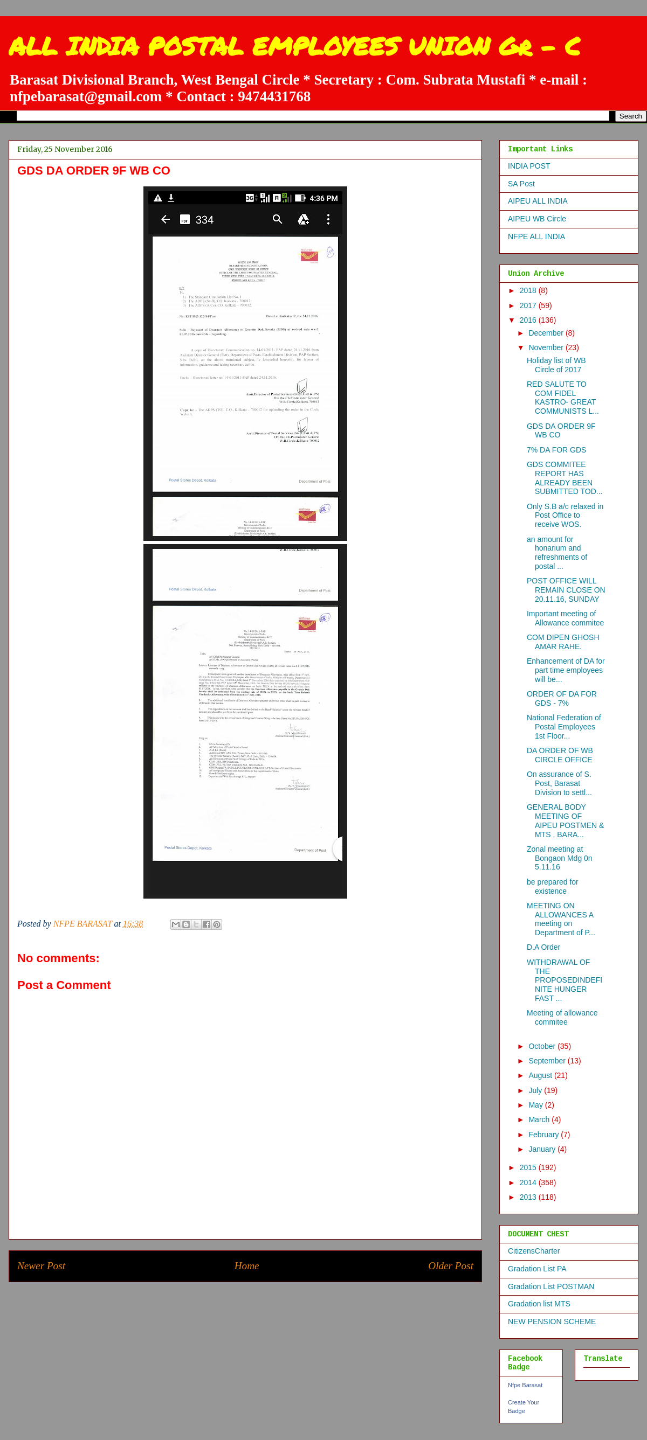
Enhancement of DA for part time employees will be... (566, 670)
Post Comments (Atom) (269, 1298)
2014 (529, 1182)
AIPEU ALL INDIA (538, 201)
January (542, 1149)
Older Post (450, 1265)
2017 (529, 305)
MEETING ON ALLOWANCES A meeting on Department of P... (561, 919)
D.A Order (543, 947)
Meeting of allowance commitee (562, 1017)
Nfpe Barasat (525, 1385)
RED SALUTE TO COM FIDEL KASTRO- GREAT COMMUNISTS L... (563, 397)
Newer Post (41, 1265)
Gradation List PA (537, 1268)
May (536, 1105)
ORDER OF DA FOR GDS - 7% (562, 698)
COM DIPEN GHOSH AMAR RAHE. (563, 642)
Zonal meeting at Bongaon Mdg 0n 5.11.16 (560, 858)
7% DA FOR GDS (556, 450)
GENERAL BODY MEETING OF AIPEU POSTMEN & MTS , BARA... (565, 820)
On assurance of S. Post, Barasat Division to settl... (559, 783)
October (542, 1046)
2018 (529, 290)
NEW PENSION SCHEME (552, 1321)
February (544, 1134)
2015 (529, 1167)
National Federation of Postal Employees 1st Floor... (564, 726)
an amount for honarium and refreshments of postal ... (557, 553)
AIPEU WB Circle (537, 218)
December (546, 333)
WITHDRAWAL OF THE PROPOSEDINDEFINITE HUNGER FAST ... (564, 980)
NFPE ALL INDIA (536, 236)
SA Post (521, 183)
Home (247, 1265)
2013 (529, 1197)
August (541, 1075)
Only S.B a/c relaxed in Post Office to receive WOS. (565, 515)
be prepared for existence (553, 886)
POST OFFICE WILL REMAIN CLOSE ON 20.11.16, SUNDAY (566, 589)
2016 (529, 320)
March (540, 1119)
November (546, 347)
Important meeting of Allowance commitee (565, 618)
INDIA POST (529, 166)
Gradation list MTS (539, 1303)
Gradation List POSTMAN (551, 1286)
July (536, 1090)
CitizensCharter (534, 1251)
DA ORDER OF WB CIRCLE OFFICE (560, 755)
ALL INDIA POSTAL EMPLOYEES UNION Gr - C (294, 46)
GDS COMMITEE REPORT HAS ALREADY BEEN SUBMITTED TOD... (565, 478)
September (547, 1060)
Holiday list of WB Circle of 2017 (556, 365)
